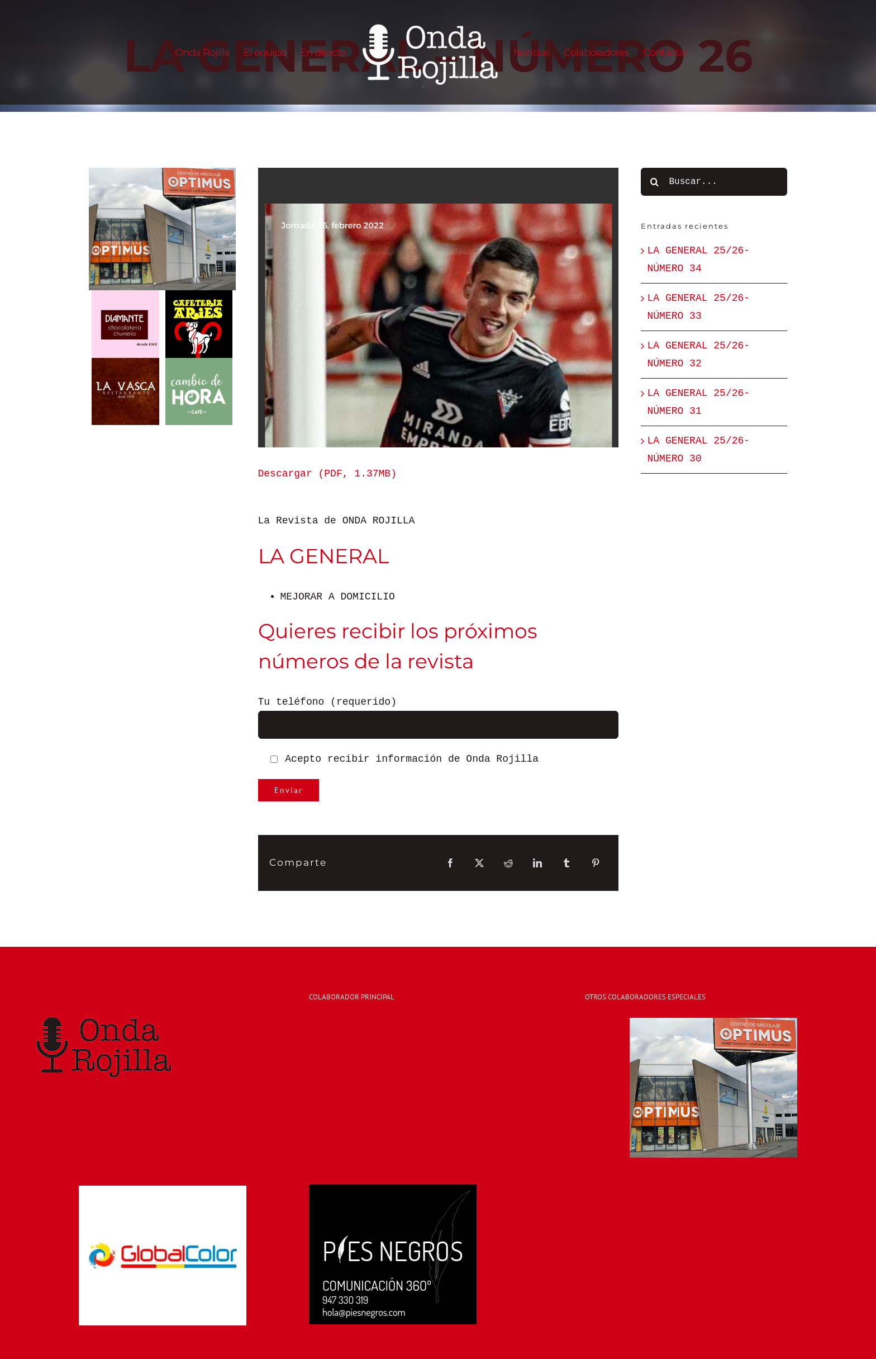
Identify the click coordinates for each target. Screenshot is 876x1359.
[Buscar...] (714, 182)
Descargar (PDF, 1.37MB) (327, 473)
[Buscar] (655, 182)
